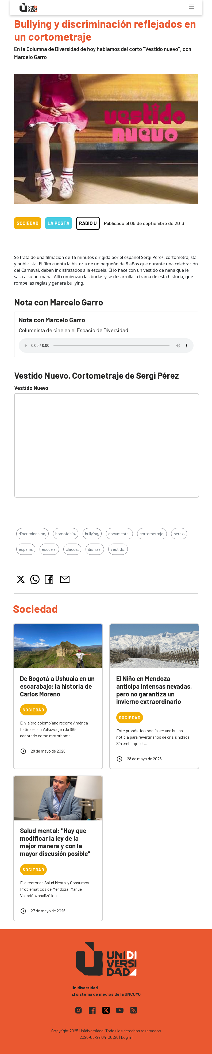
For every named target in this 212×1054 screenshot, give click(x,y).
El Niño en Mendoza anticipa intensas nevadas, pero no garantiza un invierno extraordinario (154, 690)
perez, (179, 533)
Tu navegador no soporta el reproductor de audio (106, 345)
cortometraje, (152, 533)
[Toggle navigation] (191, 6)
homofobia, (65, 533)
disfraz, (95, 549)
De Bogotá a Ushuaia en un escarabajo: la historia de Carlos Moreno (57, 686)
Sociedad (27, 223)
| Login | (126, 1037)
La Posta (59, 223)
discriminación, (32, 533)
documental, (119, 533)
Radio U (88, 223)
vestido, (118, 549)
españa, (26, 549)
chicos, (72, 549)
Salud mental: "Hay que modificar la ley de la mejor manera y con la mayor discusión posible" (55, 842)
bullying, (92, 533)
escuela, (49, 549)
